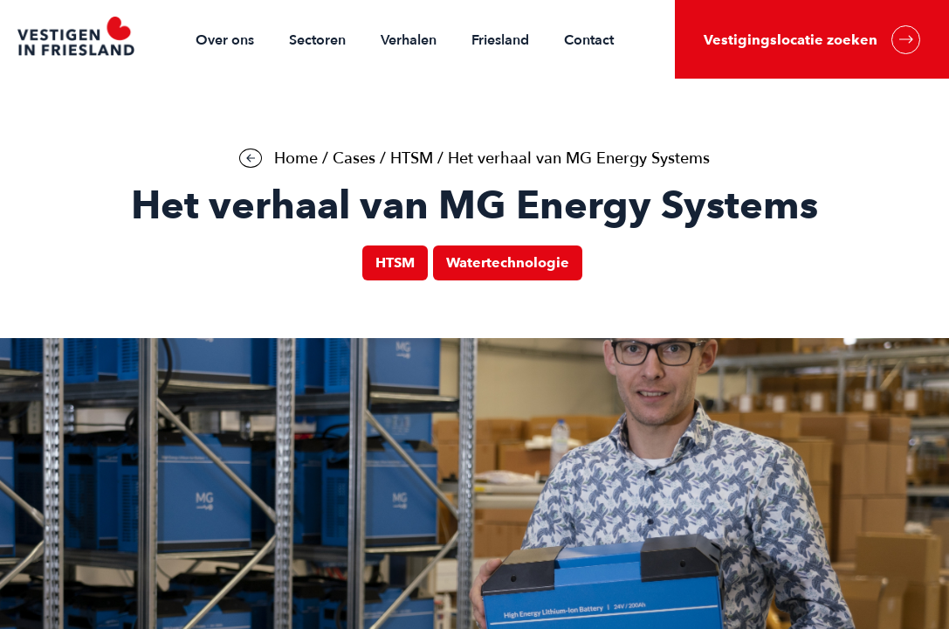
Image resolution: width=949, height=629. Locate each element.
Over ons (225, 40)
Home (296, 158)
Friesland (500, 40)
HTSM (411, 158)
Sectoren (317, 40)
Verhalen (409, 40)
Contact (589, 40)
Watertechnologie (507, 262)
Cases (354, 158)
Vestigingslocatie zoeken (812, 39)
